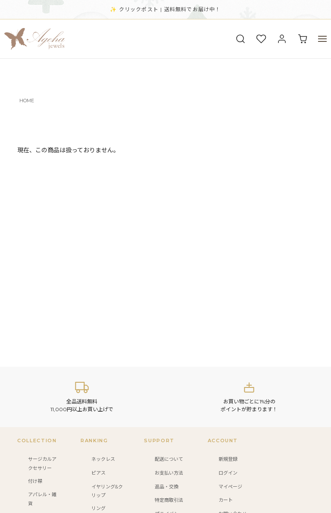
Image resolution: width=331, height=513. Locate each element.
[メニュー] (322, 39)
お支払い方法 (169, 473)
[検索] (240, 39)
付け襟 (35, 481)
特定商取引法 (169, 500)
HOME (26, 101)
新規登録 (228, 459)
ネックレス (103, 459)
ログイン (228, 473)
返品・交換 (166, 487)
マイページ (230, 487)
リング (98, 508)
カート (226, 500)
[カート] (302, 39)
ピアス (98, 473)
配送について (169, 459)
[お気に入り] (261, 39)
